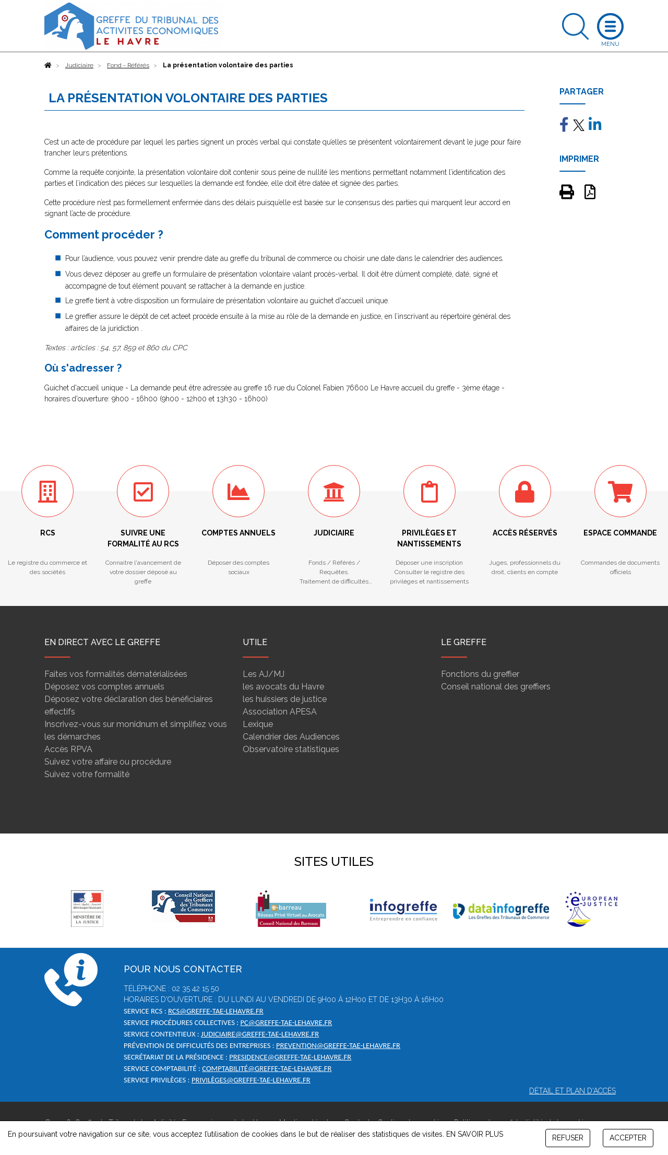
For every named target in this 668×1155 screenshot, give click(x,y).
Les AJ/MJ (263, 674)
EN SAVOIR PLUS (474, 1134)
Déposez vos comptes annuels (104, 687)
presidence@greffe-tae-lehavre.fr (290, 1057)
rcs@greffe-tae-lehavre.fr (216, 1011)
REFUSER (567, 1138)
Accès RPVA (68, 749)
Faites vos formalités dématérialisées (115, 674)
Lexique (258, 724)
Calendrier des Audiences (291, 737)
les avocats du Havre (283, 687)
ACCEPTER (628, 1138)
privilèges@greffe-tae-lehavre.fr (251, 1080)
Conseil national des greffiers (496, 687)
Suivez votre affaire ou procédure (107, 762)
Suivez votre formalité (86, 774)
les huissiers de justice (285, 699)
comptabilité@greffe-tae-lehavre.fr (266, 1068)
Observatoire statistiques (291, 749)
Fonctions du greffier (480, 674)
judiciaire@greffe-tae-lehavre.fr (260, 1034)
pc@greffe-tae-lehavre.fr (286, 1022)
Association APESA (280, 712)
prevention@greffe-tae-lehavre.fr (338, 1045)
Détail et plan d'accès (572, 1091)
